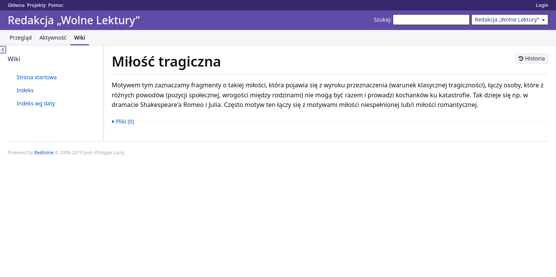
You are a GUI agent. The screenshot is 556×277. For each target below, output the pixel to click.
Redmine (44, 152)
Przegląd (21, 37)
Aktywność (52, 37)
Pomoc (56, 5)
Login (542, 5)
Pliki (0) (125, 121)
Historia (535, 58)
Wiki (79, 37)
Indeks (25, 90)
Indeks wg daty (36, 103)
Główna (16, 5)
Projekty (36, 5)
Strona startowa (37, 77)
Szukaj (382, 19)
